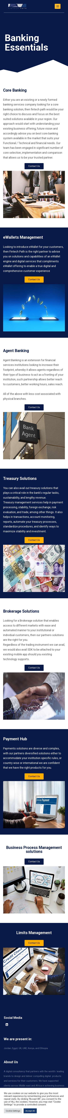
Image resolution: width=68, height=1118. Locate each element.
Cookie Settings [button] (13, 1111)
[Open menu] (57, 6)
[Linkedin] (7, 1025)
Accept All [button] (30, 1111)
